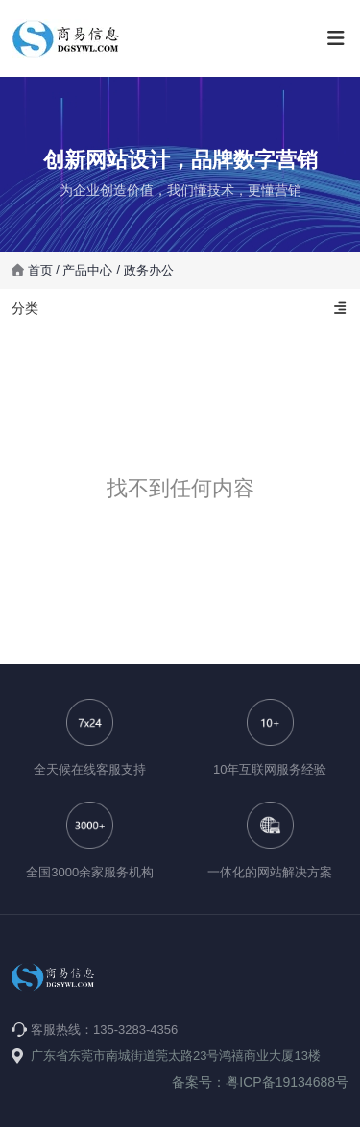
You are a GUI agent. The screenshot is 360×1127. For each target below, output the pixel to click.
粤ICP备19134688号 (287, 1082)
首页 (42, 270)
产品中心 (87, 270)
